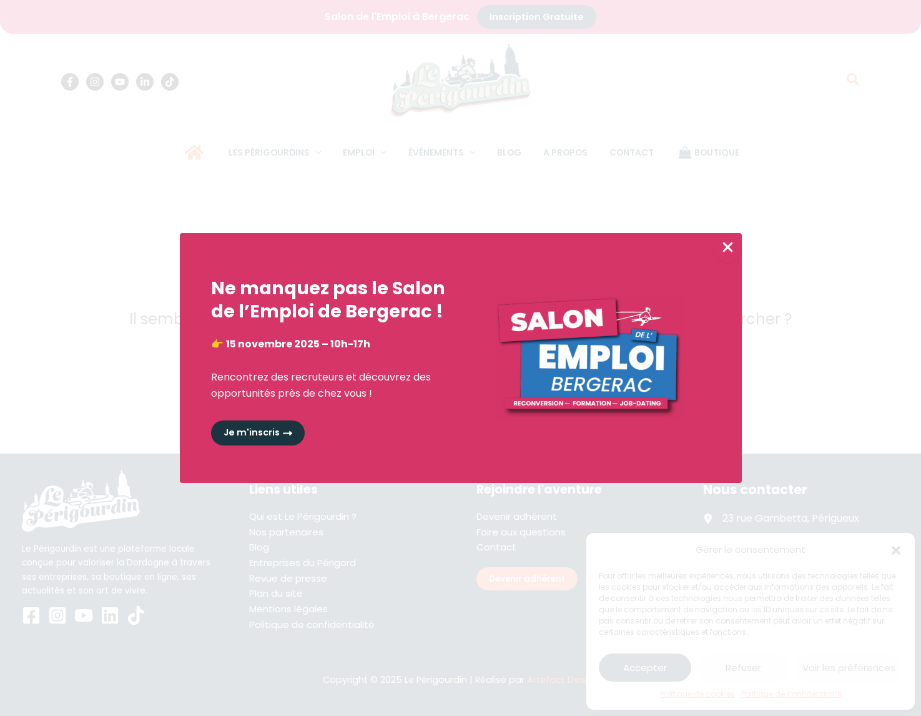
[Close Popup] (728, 247)
